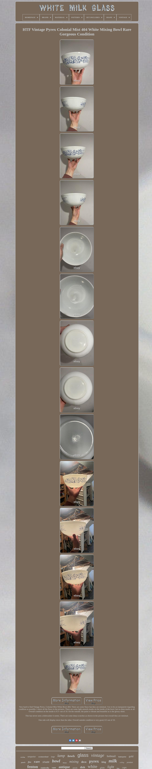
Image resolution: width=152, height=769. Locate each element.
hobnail (111, 756)
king (104, 762)
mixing (73, 761)
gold (131, 756)
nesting (23, 757)
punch (23, 762)
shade (45, 762)
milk (113, 760)
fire (29, 762)
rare (37, 761)
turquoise (32, 756)
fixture (65, 762)
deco (83, 761)
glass (83, 755)
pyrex (94, 761)
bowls (71, 756)
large (53, 757)
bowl (56, 761)
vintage (97, 755)
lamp (61, 756)
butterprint (122, 757)
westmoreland (43, 757)
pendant (130, 762)
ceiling (122, 762)
